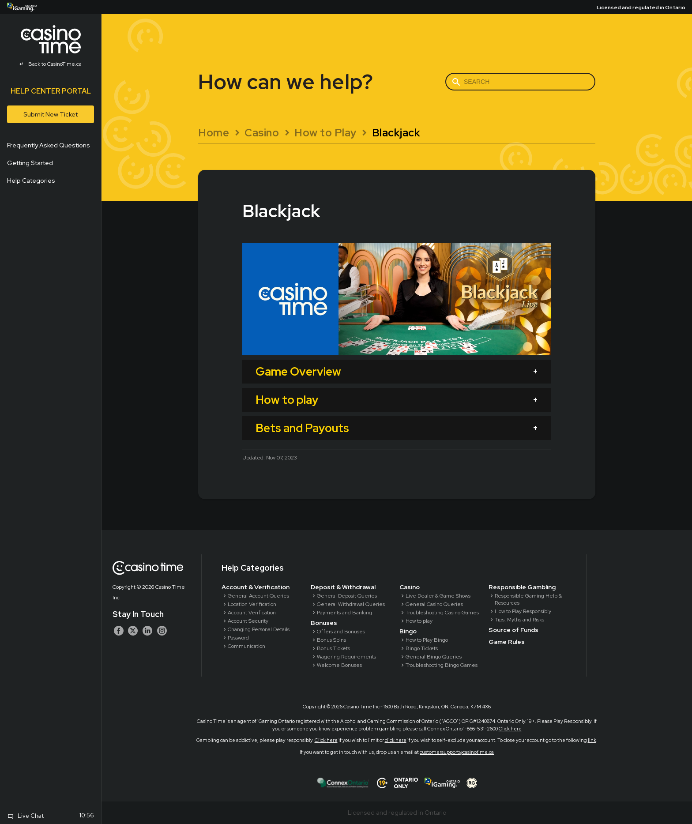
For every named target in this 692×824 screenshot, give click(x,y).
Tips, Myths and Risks (519, 619)
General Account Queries (258, 595)
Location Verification (252, 604)
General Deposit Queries (347, 595)
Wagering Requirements (346, 656)
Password (238, 637)
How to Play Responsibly (523, 611)
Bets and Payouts (302, 428)
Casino (409, 587)
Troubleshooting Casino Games (442, 612)
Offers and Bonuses (341, 631)
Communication (246, 646)
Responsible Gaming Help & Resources (528, 599)
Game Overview (298, 371)
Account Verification (252, 612)
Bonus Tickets (333, 648)
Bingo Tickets (422, 648)
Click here (510, 729)
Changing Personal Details (259, 629)
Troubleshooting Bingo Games (442, 665)
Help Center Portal (51, 91)
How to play (287, 399)
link (592, 740)
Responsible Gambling (522, 587)
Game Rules (507, 642)
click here (395, 740)
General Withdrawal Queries (351, 604)
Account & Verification (256, 587)
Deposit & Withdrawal (343, 587)
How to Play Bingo (427, 639)
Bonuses (324, 623)
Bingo (408, 631)
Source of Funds (513, 630)
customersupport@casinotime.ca (457, 752)
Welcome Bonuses (339, 665)
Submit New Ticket (50, 114)
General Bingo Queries (434, 656)
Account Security (248, 621)
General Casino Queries (434, 604)
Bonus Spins (331, 639)
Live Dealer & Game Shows (438, 595)
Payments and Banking (344, 612)
